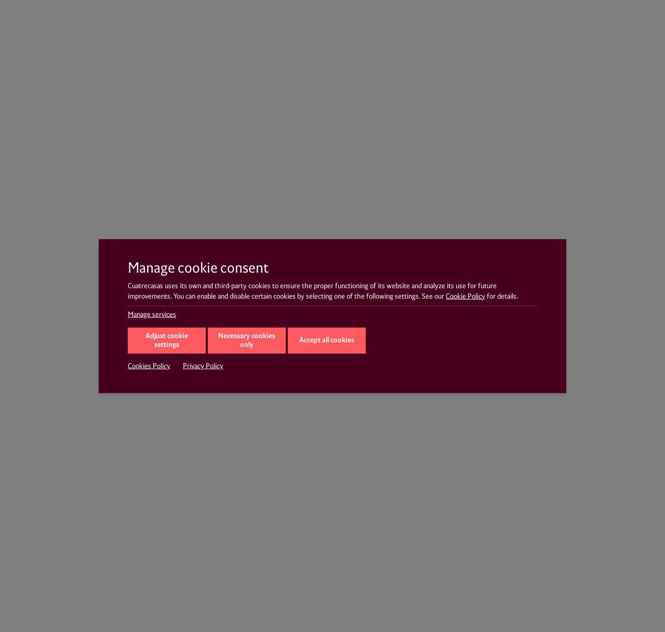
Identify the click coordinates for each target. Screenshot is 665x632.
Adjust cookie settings (166, 341)
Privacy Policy (203, 366)
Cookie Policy (465, 296)
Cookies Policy (149, 366)
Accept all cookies (326, 340)
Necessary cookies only (246, 341)
